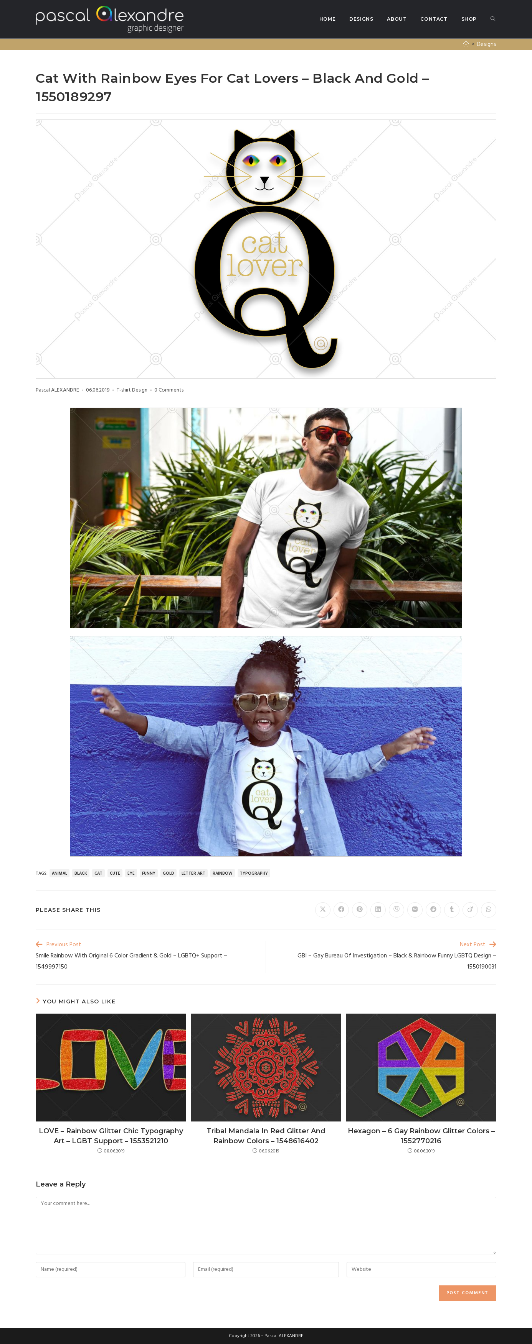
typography (254, 873)
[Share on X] (322, 910)
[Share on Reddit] (433, 910)
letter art (193, 873)
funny (148, 873)
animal (59, 873)
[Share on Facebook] (341, 910)
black (80, 873)
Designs (486, 44)
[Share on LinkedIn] (378, 910)
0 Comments (168, 390)
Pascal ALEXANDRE (57, 390)
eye (131, 873)
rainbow (223, 873)
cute (115, 873)
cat (98, 873)
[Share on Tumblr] (451, 910)
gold (168, 873)
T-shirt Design (132, 390)
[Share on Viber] (396, 910)
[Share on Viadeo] (470, 910)
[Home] (466, 44)
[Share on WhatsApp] (488, 910)
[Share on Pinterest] (359, 910)
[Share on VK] (415, 910)
